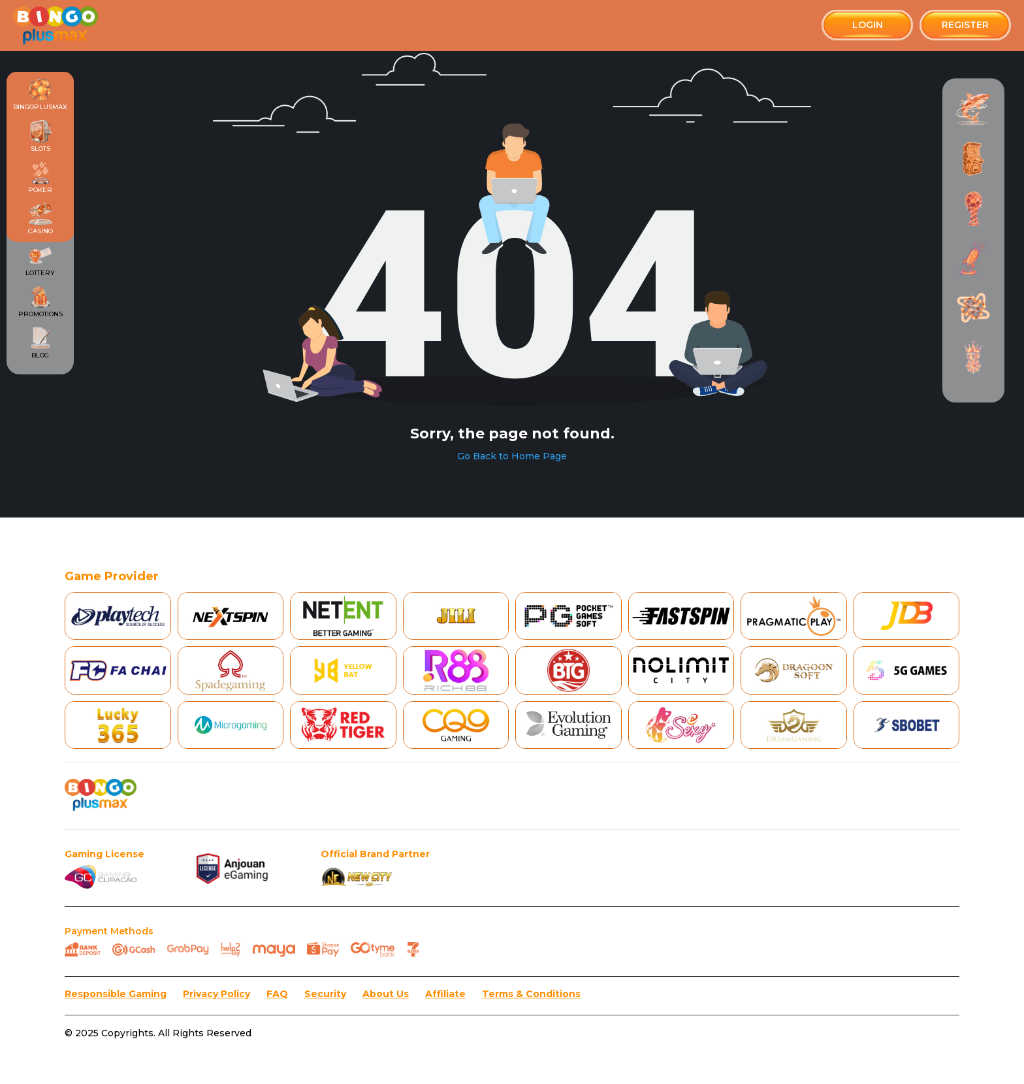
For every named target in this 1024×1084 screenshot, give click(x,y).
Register (965, 25)
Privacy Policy (216, 994)
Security (325, 994)
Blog (40, 343)
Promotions (40, 302)
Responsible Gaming (116, 994)
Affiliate (445, 994)
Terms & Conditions (531, 994)
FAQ (277, 994)
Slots (40, 136)
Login (867, 25)
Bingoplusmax (40, 94)
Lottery (40, 260)
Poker (40, 177)
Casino (40, 219)
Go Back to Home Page (512, 456)
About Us (385, 994)
